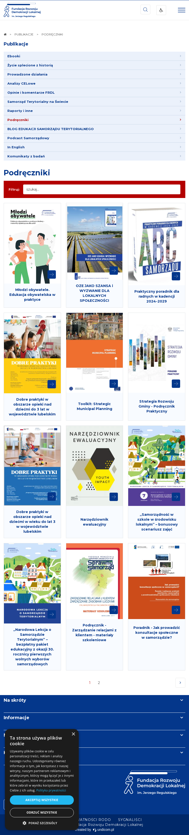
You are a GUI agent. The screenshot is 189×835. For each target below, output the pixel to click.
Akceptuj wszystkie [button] (41, 800)
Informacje (16, 717)
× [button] (73, 734)
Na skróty (15, 700)
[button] (42, 822)
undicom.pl (103, 830)
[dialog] (42, 779)
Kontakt (13, 752)
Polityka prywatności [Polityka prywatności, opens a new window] (51, 790)
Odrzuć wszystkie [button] (42, 812)
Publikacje (16, 44)
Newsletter (17, 735)
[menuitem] (94, 56)
